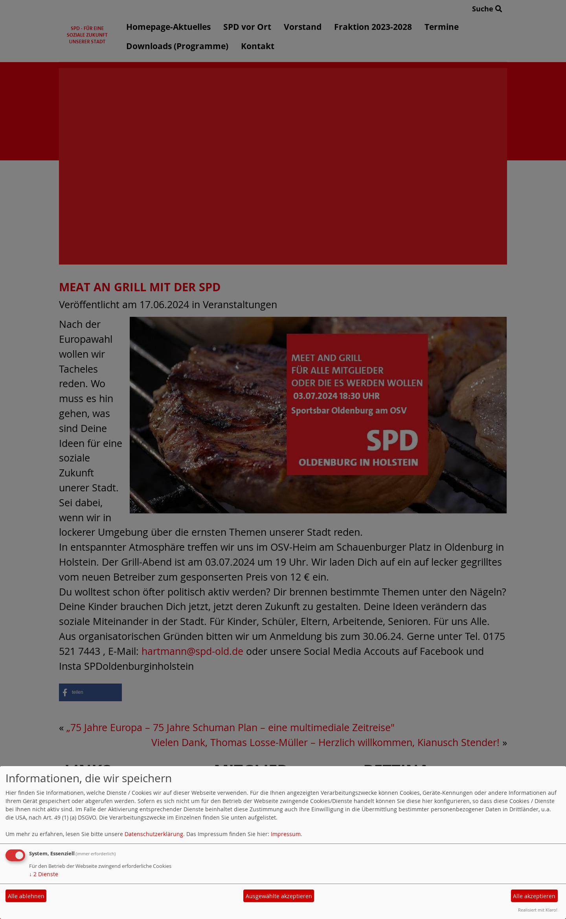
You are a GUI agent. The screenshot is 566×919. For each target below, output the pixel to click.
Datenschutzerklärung (154, 834)
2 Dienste (43, 874)
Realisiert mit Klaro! (537, 910)
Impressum (286, 834)
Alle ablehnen (26, 896)
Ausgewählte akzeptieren (279, 896)
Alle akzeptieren (534, 896)
